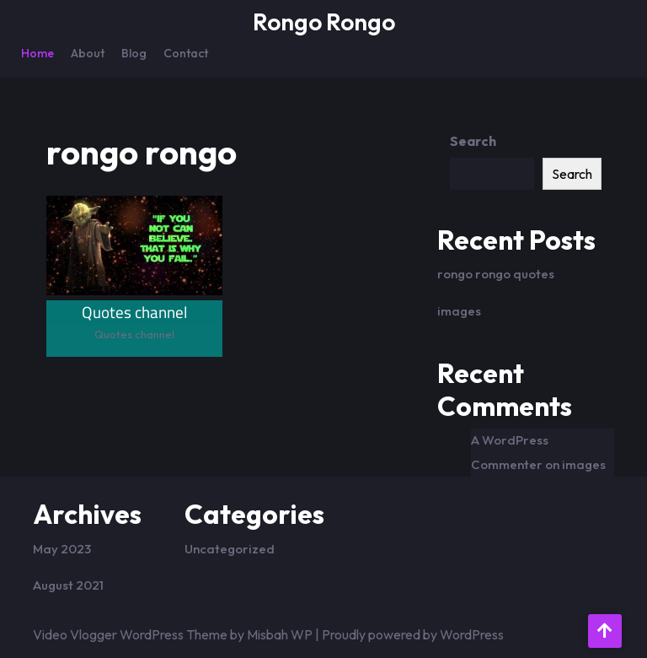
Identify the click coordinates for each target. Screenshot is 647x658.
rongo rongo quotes (495, 274)
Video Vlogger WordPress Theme (130, 634)
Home (37, 53)
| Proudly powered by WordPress (409, 634)
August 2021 (68, 585)
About (87, 53)
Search (473, 140)
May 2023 (62, 549)
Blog (134, 53)
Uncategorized (229, 549)
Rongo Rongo (324, 21)
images (459, 311)
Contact (185, 53)
